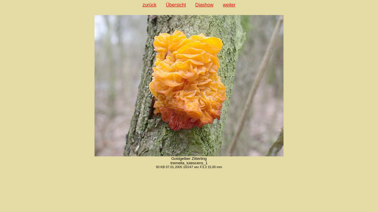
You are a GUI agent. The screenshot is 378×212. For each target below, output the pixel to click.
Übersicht (176, 4)
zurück (150, 4)
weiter (229, 4)
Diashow (204, 4)
